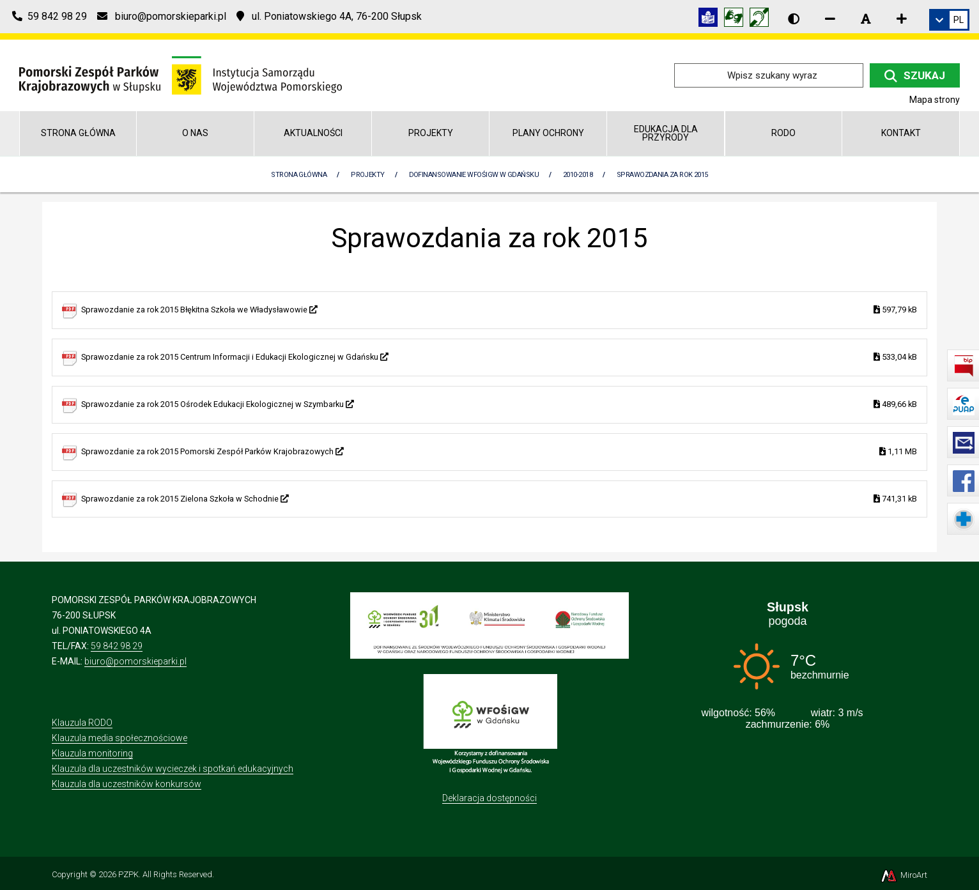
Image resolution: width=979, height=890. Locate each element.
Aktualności (313, 133)
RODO (783, 133)
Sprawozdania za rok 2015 (662, 175)
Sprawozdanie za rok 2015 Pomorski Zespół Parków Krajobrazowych (499, 452)
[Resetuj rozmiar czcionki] (866, 18)
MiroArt (903, 875)
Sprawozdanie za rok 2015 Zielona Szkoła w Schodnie (499, 499)
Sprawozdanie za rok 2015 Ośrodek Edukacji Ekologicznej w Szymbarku (499, 404)
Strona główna (78, 133)
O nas (195, 133)
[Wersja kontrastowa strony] (793, 18)
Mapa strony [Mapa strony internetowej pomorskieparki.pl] (934, 100)
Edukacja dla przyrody (666, 133)
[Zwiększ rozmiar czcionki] (902, 18)
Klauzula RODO (82, 722)
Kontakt (901, 133)
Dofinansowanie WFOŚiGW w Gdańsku (474, 175)
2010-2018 (577, 175)
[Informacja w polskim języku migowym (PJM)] (762, 19)
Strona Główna (299, 175)
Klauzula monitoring (92, 753)
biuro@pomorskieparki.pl (135, 661)
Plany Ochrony (548, 133)
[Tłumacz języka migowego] (737, 19)
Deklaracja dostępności (489, 798)
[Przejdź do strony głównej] (180, 74)
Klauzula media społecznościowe (119, 738)
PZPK (128, 874)
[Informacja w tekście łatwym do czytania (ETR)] (711, 19)
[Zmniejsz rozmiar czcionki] (830, 18)
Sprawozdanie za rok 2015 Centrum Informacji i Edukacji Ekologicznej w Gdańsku (499, 357)
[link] (949, 20)
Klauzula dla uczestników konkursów (126, 784)
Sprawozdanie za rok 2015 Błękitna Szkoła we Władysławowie (499, 310)
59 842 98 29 (117, 646)
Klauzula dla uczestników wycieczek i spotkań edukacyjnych (172, 768)
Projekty (430, 133)
